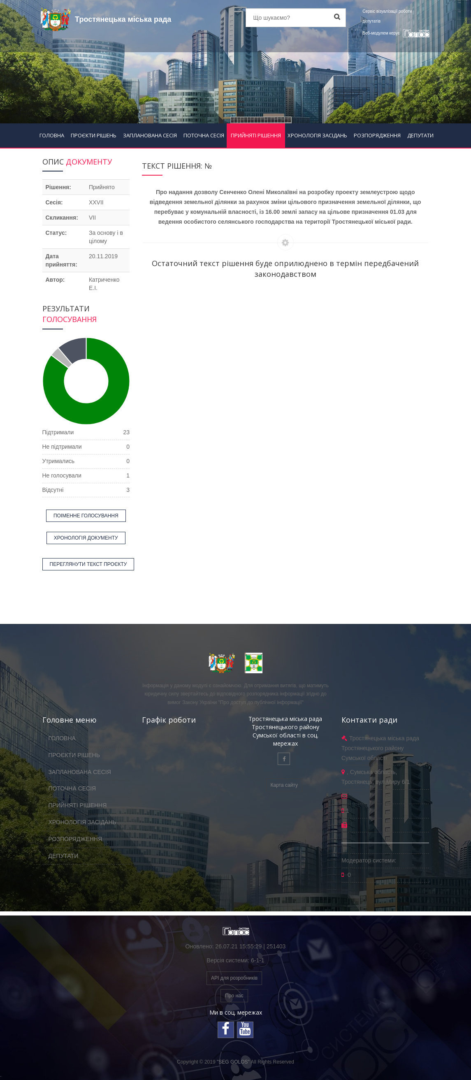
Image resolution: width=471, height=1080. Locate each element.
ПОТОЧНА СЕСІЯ (203, 135)
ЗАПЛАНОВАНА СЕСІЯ (150, 135)
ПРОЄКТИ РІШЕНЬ (93, 135)
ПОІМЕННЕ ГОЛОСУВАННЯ (85, 516)
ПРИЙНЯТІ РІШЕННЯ (256, 135)
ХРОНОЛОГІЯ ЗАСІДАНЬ (317, 135)
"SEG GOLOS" (233, 1062)
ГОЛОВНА (51, 135)
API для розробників (234, 978)
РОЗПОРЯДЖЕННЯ (377, 135)
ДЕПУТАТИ (420, 135)
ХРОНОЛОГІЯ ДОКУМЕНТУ (86, 538)
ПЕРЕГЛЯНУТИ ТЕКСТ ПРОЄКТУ (88, 564)
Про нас (234, 996)
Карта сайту (284, 785)
